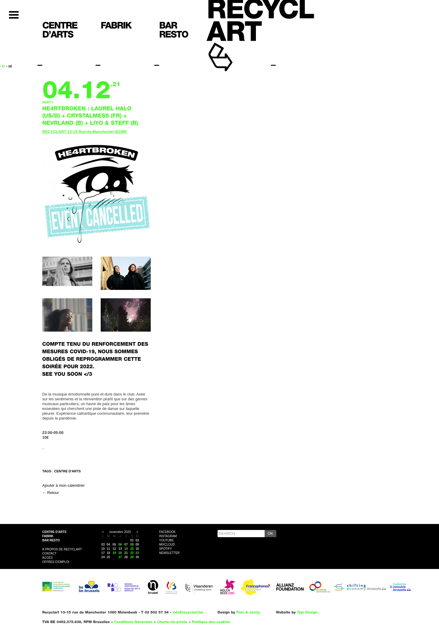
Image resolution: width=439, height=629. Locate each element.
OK (270, 533)
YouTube (166, 540)
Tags (46, 471)
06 (120, 544)
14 (126, 548)
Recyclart (234, 47)
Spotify (165, 548)
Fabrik (47, 536)
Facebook (167, 532)
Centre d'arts (54, 532)
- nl (9, 66)
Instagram (168, 536)
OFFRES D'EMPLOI (55, 562)
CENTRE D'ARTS (67, 471)
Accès (47, 557)
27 (120, 557)
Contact (49, 553)
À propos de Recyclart (62, 549)
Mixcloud (167, 544)
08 (132, 544)
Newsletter (169, 553)
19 (114, 553)
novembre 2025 (120, 532)
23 (137, 553)
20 (120, 553)
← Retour (50, 492)
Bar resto (51, 540)
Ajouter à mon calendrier (63, 485)
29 (132, 557)
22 (132, 553)
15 (132, 548)
